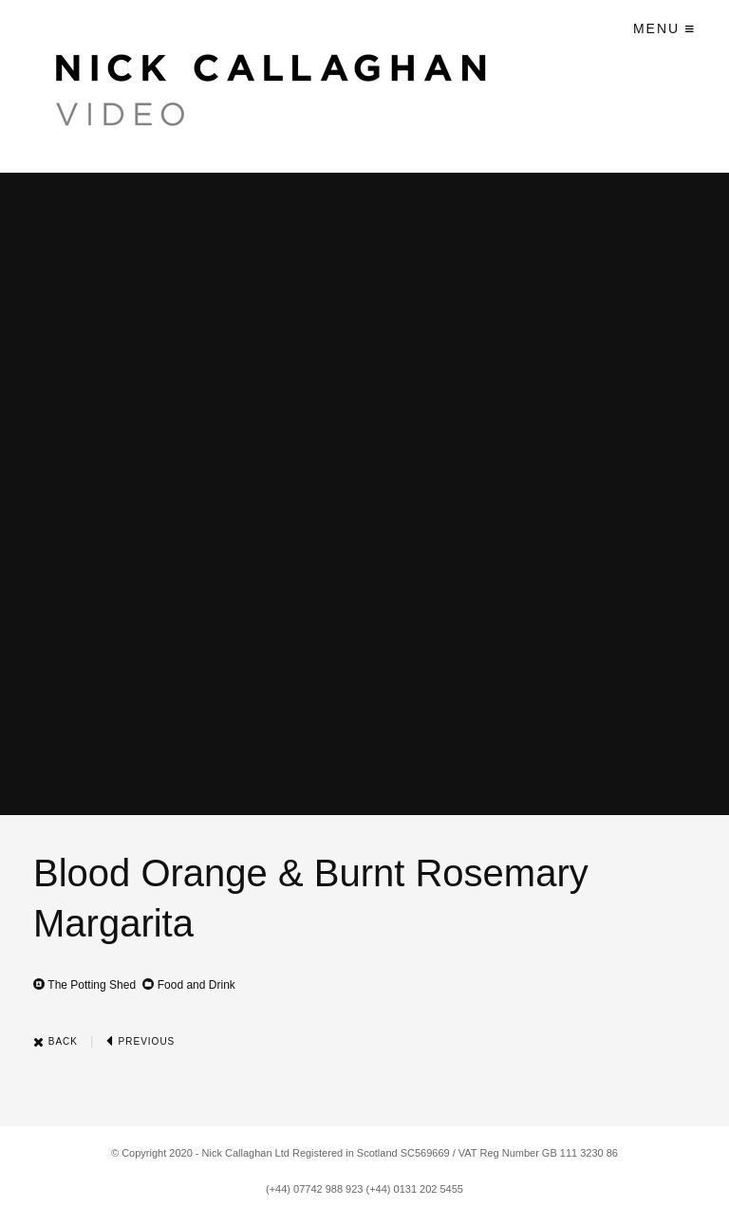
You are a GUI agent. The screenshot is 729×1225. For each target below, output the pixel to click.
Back (55, 1041)
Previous (140, 1041)
